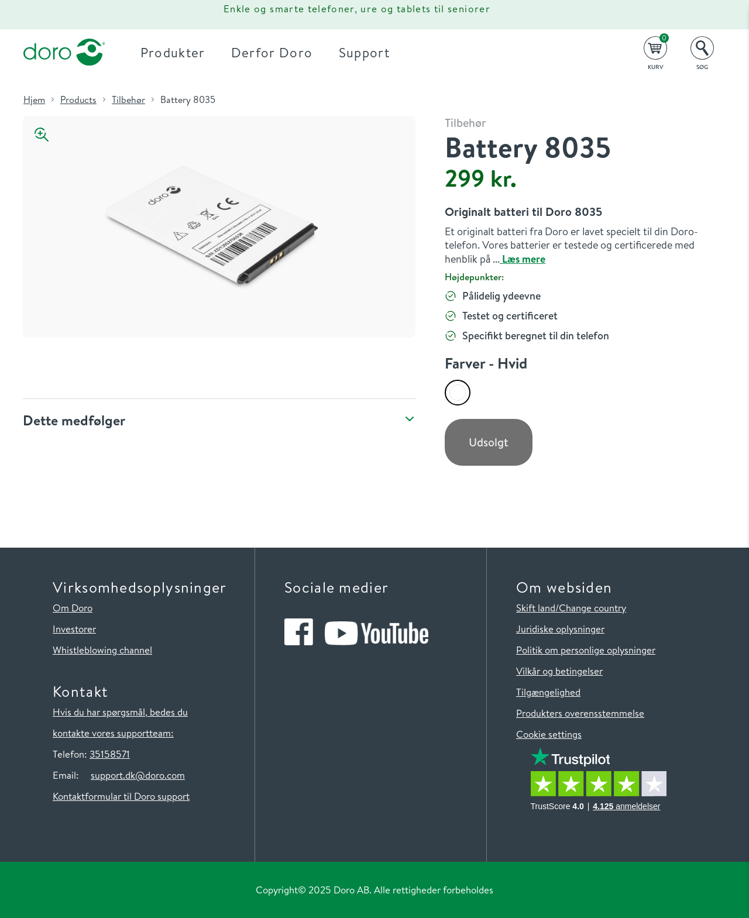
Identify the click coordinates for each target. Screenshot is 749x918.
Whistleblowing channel (102, 649)
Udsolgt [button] (489, 442)
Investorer (74, 628)
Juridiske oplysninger (560, 628)
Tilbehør (128, 99)
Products (78, 99)
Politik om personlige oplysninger (585, 649)
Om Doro (72, 607)
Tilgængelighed (548, 692)
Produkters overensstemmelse (580, 713)
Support (364, 52)
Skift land (535, 607)
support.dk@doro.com (138, 775)
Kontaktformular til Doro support (121, 796)
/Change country (590, 607)
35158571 (110, 754)
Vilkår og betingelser (559, 671)
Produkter (172, 52)
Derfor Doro (272, 52)
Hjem (34, 99)
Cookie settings (549, 734)
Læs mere (522, 259)
